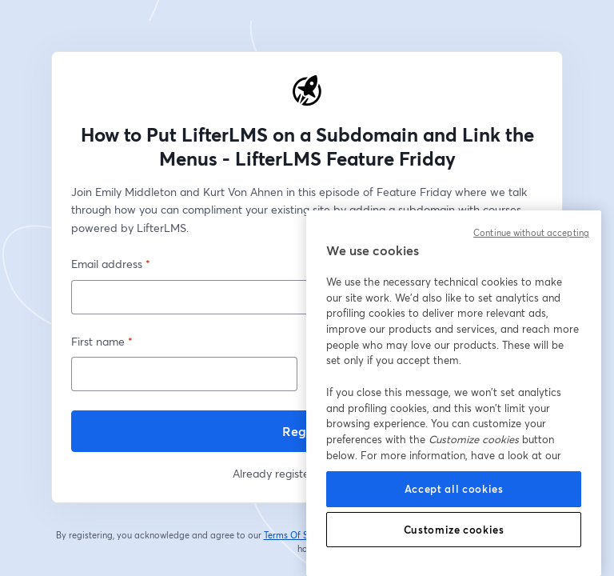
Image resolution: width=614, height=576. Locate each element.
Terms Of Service (298, 535)
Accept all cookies (454, 489)
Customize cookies (454, 529)
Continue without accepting (531, 232)
